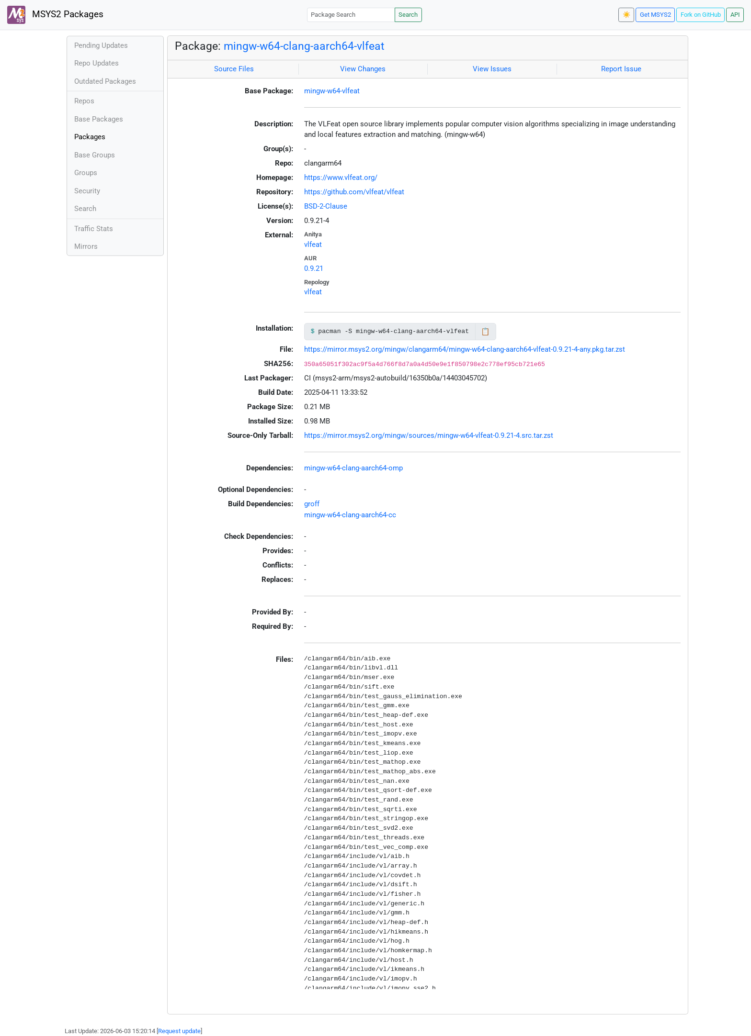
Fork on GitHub (701, 14)
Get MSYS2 (655, 14)
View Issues (492, 69)
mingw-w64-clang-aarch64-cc (350, 515)
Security (87, 191)
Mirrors (86, 246)
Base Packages (98, 119)
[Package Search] (351, 15)
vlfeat (313, 244)
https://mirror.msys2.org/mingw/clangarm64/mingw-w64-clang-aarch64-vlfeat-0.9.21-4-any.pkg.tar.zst (464, 349)
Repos (84, 101)
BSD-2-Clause (325, 206)
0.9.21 (313, 268)
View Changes (363, 69)
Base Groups (94, 155)
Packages (89, 137)
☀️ (626, 14)
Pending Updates (101, 45)
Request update (179, 1031)
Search (408, 14)
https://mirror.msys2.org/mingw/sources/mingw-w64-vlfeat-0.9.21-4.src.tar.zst (428, 435)
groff (311, 504)
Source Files (234, 69)
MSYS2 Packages (55, 15)
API (735, 14)
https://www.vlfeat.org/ (340, 177)
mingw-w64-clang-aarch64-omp (353, 468)
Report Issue (621, 69)
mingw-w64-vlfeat (332, 91)
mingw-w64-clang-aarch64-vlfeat (304, 46)
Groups (85, 172)
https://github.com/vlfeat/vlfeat (354, 192)
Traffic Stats (93, 228)
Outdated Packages (105, 81)
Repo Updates (96, 63)
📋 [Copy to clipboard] (485, 331)
